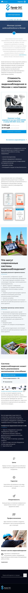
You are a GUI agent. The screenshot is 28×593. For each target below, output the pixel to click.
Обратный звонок (14, 14)
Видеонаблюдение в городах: (11, 575)
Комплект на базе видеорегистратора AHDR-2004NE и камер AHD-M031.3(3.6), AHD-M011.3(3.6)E (14, 120)
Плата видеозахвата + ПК (11, 378)
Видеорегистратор (9, 375)
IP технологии (7, 382)
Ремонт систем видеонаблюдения (13, 550)
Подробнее (4, 562)
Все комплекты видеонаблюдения (15, 139)
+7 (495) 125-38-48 (14, 20)
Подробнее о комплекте (14, 131)
